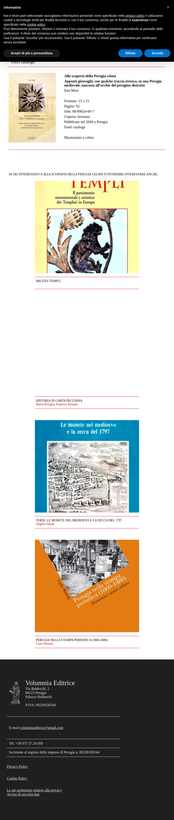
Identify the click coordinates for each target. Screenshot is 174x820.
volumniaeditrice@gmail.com (41, 728)
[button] (168, 7)
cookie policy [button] (36, 24)
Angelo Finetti (45, 524)
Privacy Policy (17, 766)
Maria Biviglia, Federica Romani (57, 404)
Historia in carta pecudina (59, 400)
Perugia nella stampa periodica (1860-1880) (72, 640)
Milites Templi (48, 281)
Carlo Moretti (44, 643)
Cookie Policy (17, 778)
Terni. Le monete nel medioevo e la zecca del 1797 (79, 520)
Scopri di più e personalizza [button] (32, 53)
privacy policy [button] (135, 15)
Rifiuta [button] (130, 53)
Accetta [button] (157, 53)
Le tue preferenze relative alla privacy (34, 790)
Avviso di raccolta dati (23, 794)
